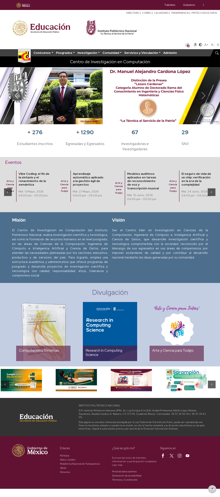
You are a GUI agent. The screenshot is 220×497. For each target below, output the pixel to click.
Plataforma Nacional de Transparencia (80, 463)
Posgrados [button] (64, 53)
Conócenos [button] (42, 53)
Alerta (63, 467)
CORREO (146, 12)
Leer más (117, 464)
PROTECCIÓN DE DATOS (204, 12)
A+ (206, 45)
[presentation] (7, 192)
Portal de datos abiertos (124, 471)
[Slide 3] (110, 120)
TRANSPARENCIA (180, 12)
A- (213, 45)
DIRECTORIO (132, 12)
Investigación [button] (87, 53)
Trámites (169, 5)
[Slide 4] (116, 120)
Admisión (170, 53)
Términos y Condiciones (124, 479)
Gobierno (189, 5)
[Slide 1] (97, 120)
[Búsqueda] (203, 5)
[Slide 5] (122, 120)
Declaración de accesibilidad (126, 475)
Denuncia (65, 472)
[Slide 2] (103, 120)
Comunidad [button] (110, 53)
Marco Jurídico (68, 459)
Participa (64, 455)
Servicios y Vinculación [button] (141, 53)
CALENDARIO (161, 12)
